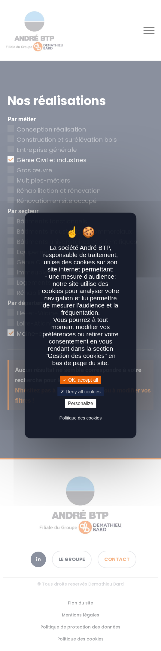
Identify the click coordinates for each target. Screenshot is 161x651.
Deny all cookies (80, 391)
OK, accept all (80, 379)
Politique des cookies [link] (80, 417)
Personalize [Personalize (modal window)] (80, 403)
